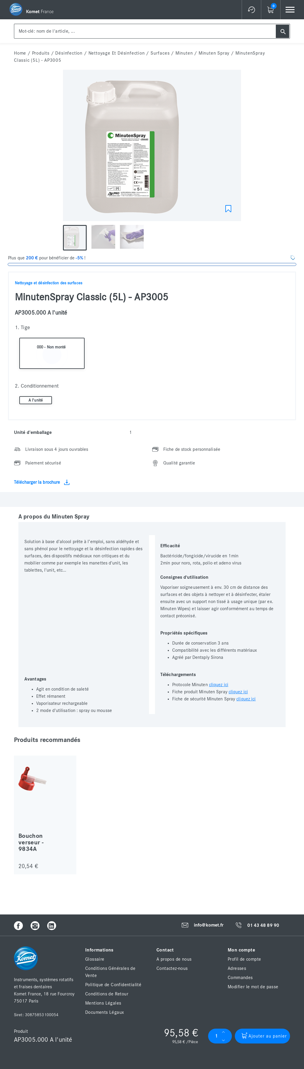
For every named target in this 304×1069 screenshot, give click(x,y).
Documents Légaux (104, 1012)
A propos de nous (173, 959)
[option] (152, 147)
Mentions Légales (103, 1003)
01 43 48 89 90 (263, 925)
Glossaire (94, 959)
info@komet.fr (209, 925)
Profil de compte (244, 959)
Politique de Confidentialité (113, 984)
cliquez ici (218, 684)
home (20, 53)
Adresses (237, 968)
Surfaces (160, 53)
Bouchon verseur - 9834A (30, 842)
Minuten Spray (214, 53)
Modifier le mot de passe (253, 986)
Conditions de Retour (106, 994)
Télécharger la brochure (41, 482)
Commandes (240, 977)
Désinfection (69, 53)
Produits (41, 53)
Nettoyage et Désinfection (116, 53)
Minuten (184, 53)
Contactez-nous (172, 968)
